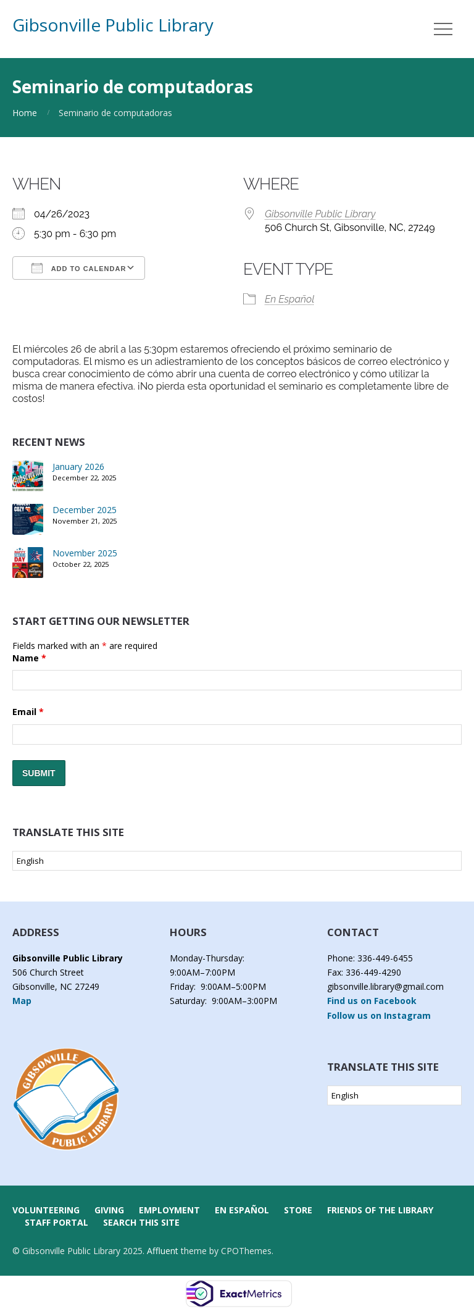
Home (24, 113)
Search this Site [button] (141, 1222)
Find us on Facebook (372, 1000)
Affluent (162, 1251)
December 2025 (84, 510)
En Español (289, 299)
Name (29, 658)
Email (28, 712)
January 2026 (78, 466)
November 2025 (84, 553)
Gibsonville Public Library (113, 24)
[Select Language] (237, 861)
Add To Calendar (78, 268)
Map (21, 1000)
